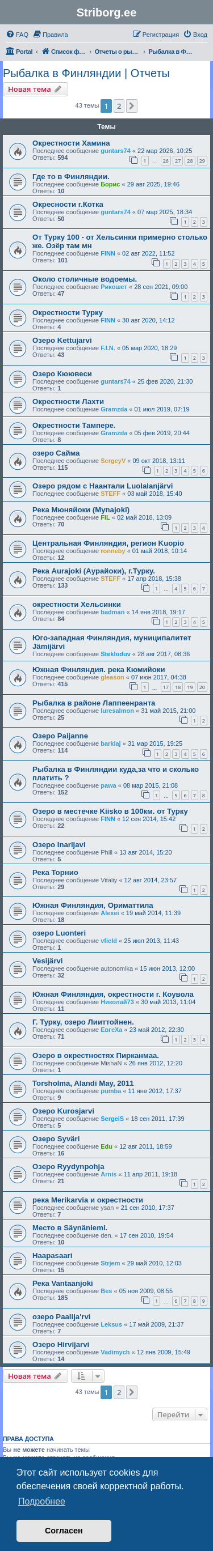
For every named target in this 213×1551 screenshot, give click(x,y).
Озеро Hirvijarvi (60, 1344)
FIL (105, 517)
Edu (106, 1146)
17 (166, 687)
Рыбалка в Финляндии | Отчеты (86, 73)
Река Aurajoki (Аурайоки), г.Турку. (93, 571)
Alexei (110, 913)
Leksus (111, 1324)
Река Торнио (55, 872)
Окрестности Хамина (71, 143)
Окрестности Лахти (68, 401)
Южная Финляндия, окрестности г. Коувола (113, 994)
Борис (110, 184)
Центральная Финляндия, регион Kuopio (108, 543)
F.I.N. (108, 348)
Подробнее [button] (41, 1501)
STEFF (110, 493)
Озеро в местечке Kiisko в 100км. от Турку (110, 811)
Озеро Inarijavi (59, 844)
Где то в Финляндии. (71, 176)
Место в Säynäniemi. (69, 1227)
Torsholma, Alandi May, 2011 (83, 1083)
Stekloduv (116, 654)
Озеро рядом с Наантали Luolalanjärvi (102, 486)
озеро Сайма (56, 453)
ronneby (113, 550)
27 (178, 160)
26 (166, 160)
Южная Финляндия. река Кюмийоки (98, 669)
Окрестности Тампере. (73, 425)
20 (202, 687)
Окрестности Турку (67, 312)
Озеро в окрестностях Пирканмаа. (95, 1055)
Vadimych (115, 1352)
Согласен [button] (64, 1530)
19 (190, 687)
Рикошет (114, 286)
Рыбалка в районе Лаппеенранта (93, 703)
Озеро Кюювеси (62, 373)
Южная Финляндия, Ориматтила (92, 905)
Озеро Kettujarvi (62, 340)
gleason (112, 677)
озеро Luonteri (59, 933)
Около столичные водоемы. (84, 279)
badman (112, 612)
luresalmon (117, 710)
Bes (106, 1290)
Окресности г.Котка (67, 204)
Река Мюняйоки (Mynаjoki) (81, 509)
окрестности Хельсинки (76, 604)
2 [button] (119, 106)
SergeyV (113, 460)
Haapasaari (52, 1255)
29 (202, 160)
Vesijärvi (47, 961)
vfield (109, 940)
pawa (108, 785)
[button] (131, 106)
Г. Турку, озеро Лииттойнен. (83, 1022)
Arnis (108, 1174)
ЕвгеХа (111, 1029)
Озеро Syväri (56, 1138)
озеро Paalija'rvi (61, 1316)
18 (178, 687)
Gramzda (114, 409)
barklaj (110, 743)
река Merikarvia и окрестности (87, 1200)
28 (190, 160)
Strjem (110, 1263)
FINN (108, 253)
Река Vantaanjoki (62, 1283)
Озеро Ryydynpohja (68, 1166)
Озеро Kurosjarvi (63, 1111)
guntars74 (116, 150)
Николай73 (117, 1001)
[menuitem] (17, 34)
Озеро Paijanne (60, 736)
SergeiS (112, 1118)
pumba (111, 1090)
